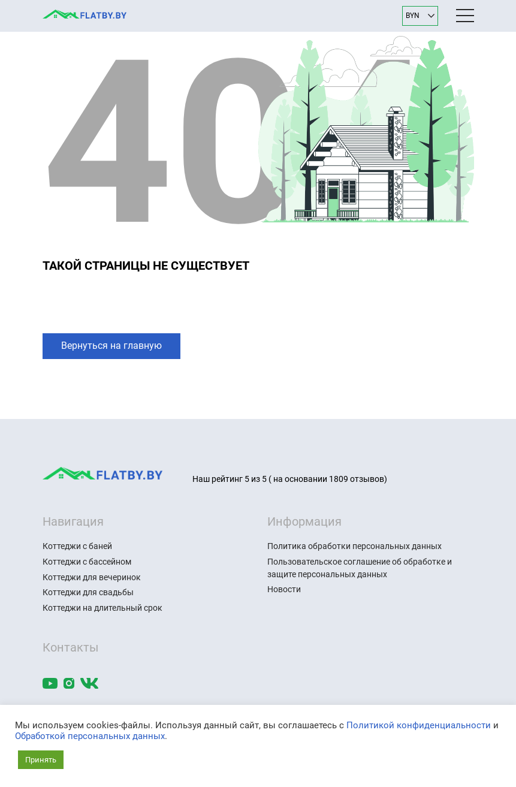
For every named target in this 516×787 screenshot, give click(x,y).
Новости (284, 589)
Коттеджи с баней (77, 546)
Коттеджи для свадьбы (88, 592)
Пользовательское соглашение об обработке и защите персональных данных (359, 568)
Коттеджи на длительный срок (102, 608)
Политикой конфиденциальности (418, 725)
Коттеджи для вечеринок (92, 577)
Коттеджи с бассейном (87, 561)
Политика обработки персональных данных (354, 546)
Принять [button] (40, 759)
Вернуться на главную (111, 345)
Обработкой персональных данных (90, 736)
